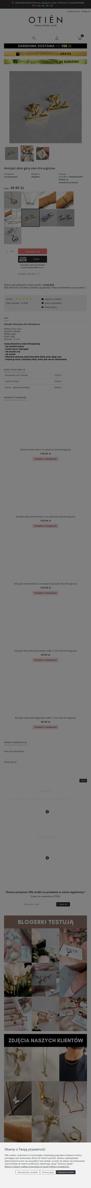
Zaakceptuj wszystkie (66, 1172)
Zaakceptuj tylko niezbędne (27, 1172)
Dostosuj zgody (48, 1172)
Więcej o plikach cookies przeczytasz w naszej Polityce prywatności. (37, 1166)
